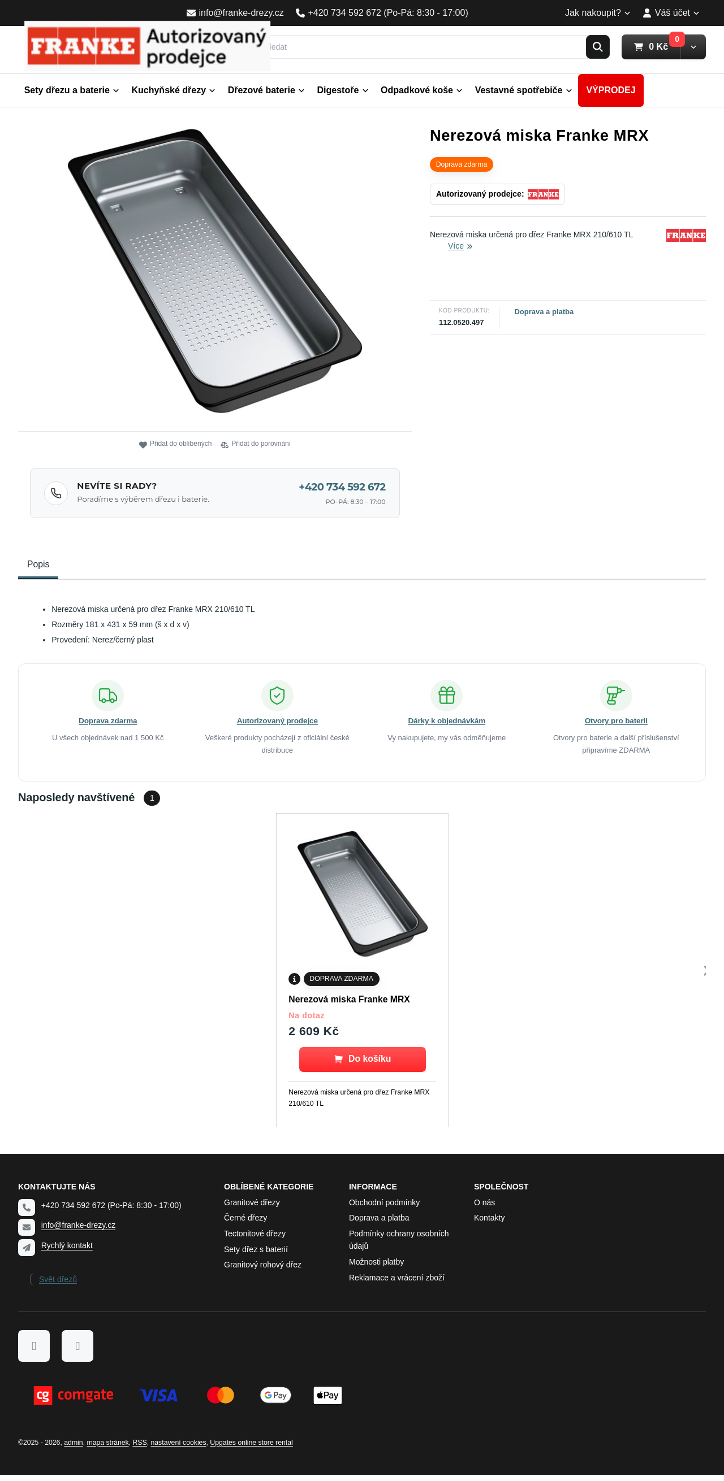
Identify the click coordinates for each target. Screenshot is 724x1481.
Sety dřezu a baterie (72, 90)
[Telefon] (26, 1213)
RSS (139, 1449)
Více (460, 245)
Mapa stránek (107, 1449)
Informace (373, 1192)
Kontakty (489, 1223)
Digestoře (343, 90)
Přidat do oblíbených (175, 444)
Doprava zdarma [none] (462, 164)
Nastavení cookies (178, 1449)
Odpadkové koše (422, 90)
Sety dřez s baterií (256, 1254)
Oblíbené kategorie (268, 1192)
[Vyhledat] (429, 47)
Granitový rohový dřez (262, 1270)
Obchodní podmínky (384, 1208)
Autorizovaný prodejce (277, 727)
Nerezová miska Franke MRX (349, 1005)
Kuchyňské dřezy (173, 90)
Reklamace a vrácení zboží (397, 1283)
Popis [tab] (38, 564)
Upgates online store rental (251, 1449)
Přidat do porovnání (256, 444)
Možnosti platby (376, 1267)
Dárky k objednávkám (446, 727)
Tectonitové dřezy (255, 1239)
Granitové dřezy (252, 1208)
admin (73, 1449)
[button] (693, 46)
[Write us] (26, 1253)
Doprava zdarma (107, 727)
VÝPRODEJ (610, 90)
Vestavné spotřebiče (523, 90)
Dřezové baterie (266, 90)
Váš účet (671, 13)
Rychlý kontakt (67, 1251)
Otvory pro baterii (616, 727)
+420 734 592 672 (342, 487)
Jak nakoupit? (598, 13)
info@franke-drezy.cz (78, 1231)
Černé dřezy (245, 1223)
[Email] (26, 1233)
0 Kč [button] (657, 46)
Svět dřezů (58, 1284)
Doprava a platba (544, 311)
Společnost (501, 1192)
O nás (484, 1208)
